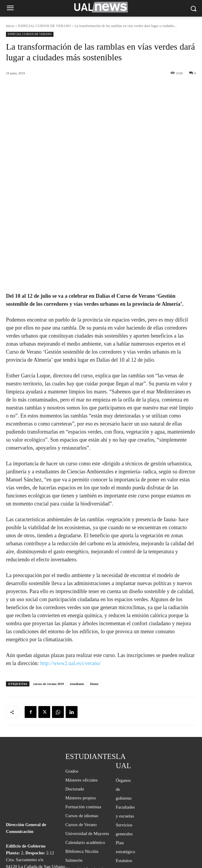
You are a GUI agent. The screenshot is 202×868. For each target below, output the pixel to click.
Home (94, 616)
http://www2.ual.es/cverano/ (70, 596)
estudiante (77, 616)
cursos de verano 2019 (48, 616)
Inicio (10, 26)
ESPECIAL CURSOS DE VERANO (44, 26)
